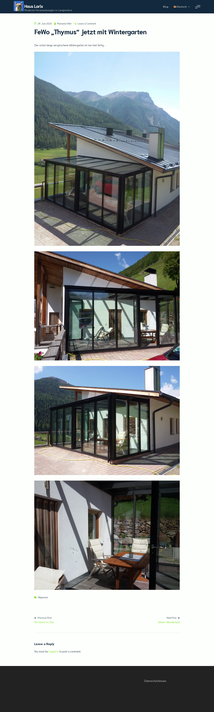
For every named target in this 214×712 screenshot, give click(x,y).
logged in (54, 651)
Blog (165, 6)
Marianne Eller (64, 23)
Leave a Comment (86, 23)
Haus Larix (33, 6)
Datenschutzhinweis (155, 681)
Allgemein (43, 597)
